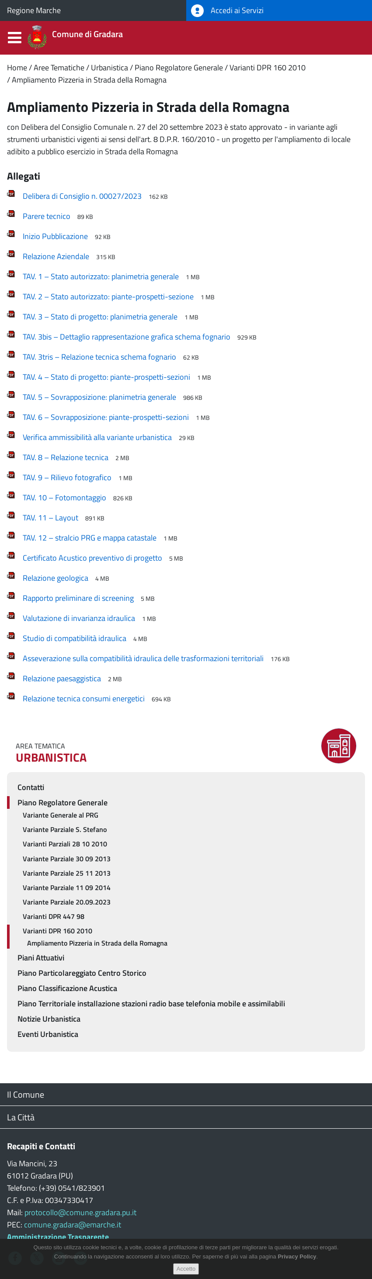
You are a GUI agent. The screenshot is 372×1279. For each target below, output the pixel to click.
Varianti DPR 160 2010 (267, 67)
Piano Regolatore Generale (179, 67)
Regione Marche (34, 10)
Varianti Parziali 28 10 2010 (65, 844)
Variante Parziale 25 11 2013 (67, 873)
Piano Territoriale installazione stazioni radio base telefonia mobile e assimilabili (151, 1003)
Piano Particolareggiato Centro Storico (81, 973)
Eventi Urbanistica (47, 1034)
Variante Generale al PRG (60, 815)
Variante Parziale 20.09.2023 (67, 902)
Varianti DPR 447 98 (53, 916)
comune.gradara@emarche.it (72, 1224)
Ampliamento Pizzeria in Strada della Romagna (89, 80)
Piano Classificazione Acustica (67, 988)
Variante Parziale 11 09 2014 (67, 887)
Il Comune (25, 1094)
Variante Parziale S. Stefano (65, 829)
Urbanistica (109, 67)
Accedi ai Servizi (227, 10)
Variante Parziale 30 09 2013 (67, 858)
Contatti (30, 787)
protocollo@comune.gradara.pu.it (80, 1212)
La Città (21, 1117)
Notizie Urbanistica (48, 1019)
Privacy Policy (297, 1262)
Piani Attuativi (40, 958)
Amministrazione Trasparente (58, 1237)
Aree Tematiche (59, 67)
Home (17, 67)
